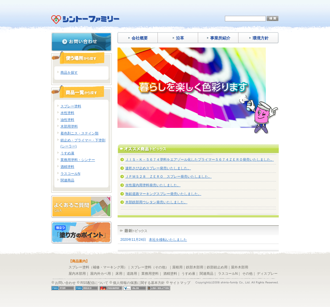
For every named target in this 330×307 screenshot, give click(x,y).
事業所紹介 (218, 38)
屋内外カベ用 (100, 274)
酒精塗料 (67, 167)
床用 (118, 274)
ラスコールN (70, 174)
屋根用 (177, 267)
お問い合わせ (81, 41)
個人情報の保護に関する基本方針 (139, 283)
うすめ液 (67, 153)
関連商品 (67, 180)
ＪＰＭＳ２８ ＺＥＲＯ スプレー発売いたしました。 (168, 177)
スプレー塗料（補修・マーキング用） (98, 267)
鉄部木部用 (194, 267)
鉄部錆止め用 (217, 267)
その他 (247, 274)
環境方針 (259, 38)
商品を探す (69, 73)
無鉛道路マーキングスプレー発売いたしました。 (163, 194)
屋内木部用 (77, 274)
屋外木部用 (239, 267)
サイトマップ (180, 283)
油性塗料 (67, 120)
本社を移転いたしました (168, 240)
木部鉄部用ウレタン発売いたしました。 (156, 202)
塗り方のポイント (81, 232)
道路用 (132, 274)
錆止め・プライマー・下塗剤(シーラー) (82, 143)
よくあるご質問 (81, 207)
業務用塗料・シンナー (77, 160)
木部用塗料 (69, 126)
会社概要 (138, 38)
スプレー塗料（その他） (150, 267)
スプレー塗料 (70, 106)
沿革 (178, 38)
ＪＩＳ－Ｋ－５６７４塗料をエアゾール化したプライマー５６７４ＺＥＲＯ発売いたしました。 (199, 160)
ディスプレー (267, 274)
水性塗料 (67, 113)
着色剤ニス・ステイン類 (79, 133)
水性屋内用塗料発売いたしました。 (153, 185)
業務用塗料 (150, 274)
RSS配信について (94, 283)
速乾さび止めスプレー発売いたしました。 (158, 168)
